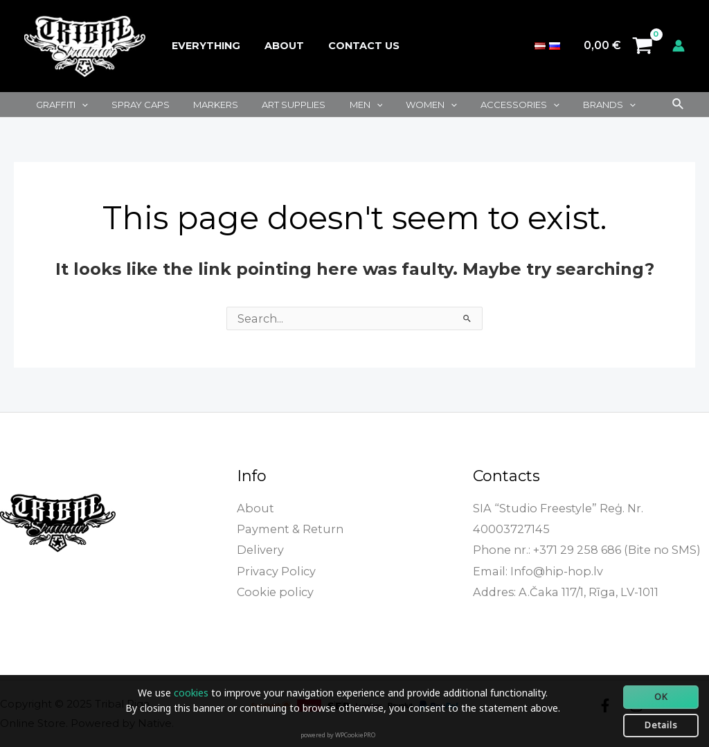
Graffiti (59, 104)
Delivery (259, 548)
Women (401, 104)
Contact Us (352, 45)
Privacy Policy (275, 569)
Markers (201, 104)
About (277, 45)
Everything (203, 45)
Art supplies (274, 104)
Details (661, 725)
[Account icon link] (678, 45)
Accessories (483, 104)
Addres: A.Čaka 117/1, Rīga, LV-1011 (562, 590)
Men (340, 104)
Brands (567, 104)
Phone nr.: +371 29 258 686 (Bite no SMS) (585, 548)
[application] (79, 104)
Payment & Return (289, 528)
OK (661, 696)
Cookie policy (273, 590)
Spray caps (132, 104)
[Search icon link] (678, 105)
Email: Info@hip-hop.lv (535, 569)
